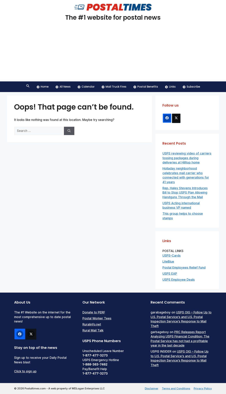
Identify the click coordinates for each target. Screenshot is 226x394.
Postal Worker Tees (96, 318)
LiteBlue (168, 261)
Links (170, 86)
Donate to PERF (93, 312)
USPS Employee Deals (178, 279)
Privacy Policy (203, 388)
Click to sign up (25, 371)
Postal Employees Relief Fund (184, 267)
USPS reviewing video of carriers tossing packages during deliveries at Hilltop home (186, 158)
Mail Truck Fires (114, 86)
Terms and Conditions (176, 388)
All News (63, 86)
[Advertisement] (113, 55)
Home (43, 86)
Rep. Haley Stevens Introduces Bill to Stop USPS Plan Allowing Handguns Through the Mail (185, 192)
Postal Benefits (145, 86)
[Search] (69, 131)
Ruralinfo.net (91, 324)
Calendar (86, 86)
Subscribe (191, 86)
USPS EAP (169, 273)
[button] (28, 86)
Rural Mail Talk (92, 330)
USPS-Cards (171, 255)
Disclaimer (151, 388)
